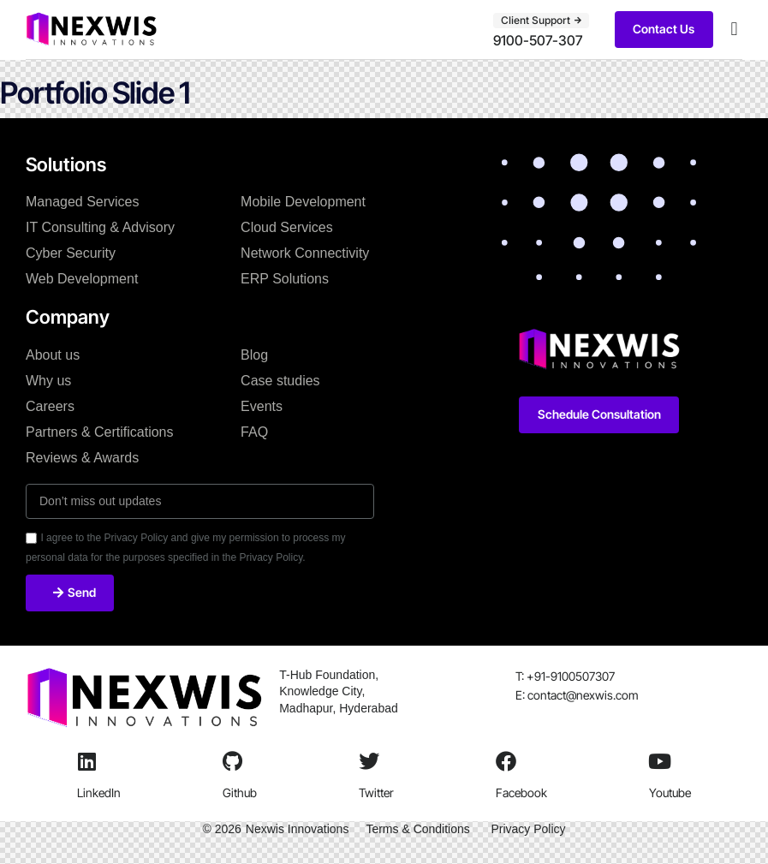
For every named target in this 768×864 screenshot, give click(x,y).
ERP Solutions (285, 278)
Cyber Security (71, 253)
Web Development (82, 278)
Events (262, 406)
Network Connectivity (305, 253)
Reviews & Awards (82, 457)
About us (53, 355)
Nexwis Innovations (297, 830)
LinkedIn (99, 792)
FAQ (254, 432)
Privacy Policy (528, 830)
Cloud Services (287, 227)
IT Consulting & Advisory (100, 227)
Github (240, 792)
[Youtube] (659, 761)
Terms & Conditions (417, 830)
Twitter (376, 792)
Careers (50, 406)
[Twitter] (369, 761)
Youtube (670, 792)
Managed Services (83, 201)
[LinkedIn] (87, 761)
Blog (254, 355)
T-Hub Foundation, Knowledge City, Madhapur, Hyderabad (340, 691)
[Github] (233, 761)
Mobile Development (303, 201)
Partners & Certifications (100, 432)
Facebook (521, 792)
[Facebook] (506, 761)
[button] (734, 29)
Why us (48, 380)
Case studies (280, 380)
